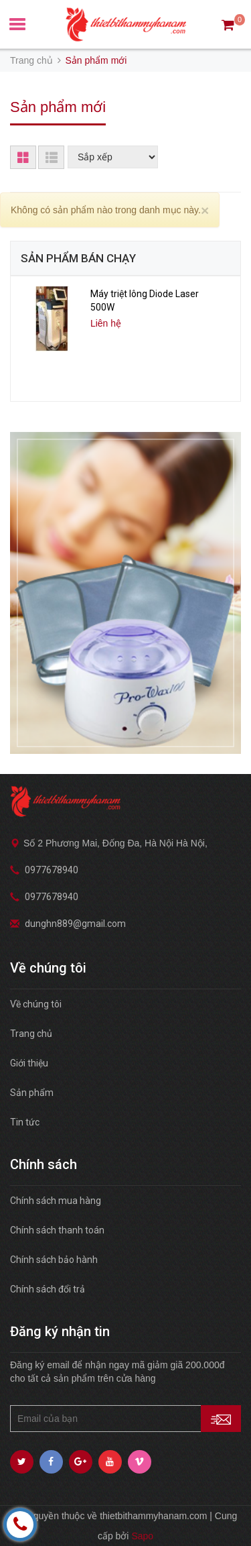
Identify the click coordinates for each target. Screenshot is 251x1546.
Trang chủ (31, 1033)
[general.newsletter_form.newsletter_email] (125, 1418)
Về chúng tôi (36, 1004)
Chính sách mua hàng (55, 1200)
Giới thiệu (29, 1063)
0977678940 (51, 870)
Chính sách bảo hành (54, 1259)
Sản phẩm (32, 1092)
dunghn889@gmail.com (75, 923)
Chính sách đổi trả (47, 1289)
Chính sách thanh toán (57, 1230)
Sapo (142, 1536)
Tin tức (24, 1122)
